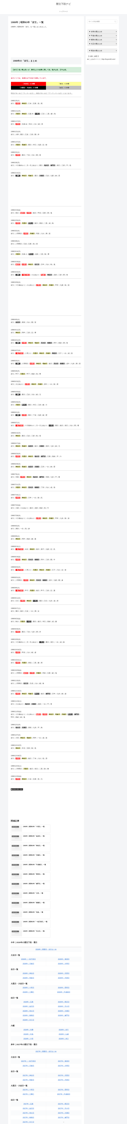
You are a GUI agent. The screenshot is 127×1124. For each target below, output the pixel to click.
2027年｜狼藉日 (28, 1061)
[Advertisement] (46, 42)
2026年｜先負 (28, 977)
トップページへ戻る (97, 1118)
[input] (102, 22)
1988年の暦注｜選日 (16, 789)
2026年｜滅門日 (63, 959)
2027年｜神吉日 (28, 1019)
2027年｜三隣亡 (28, 1037)
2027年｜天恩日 (63, 1019)
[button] (115, 22)
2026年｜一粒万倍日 (28, 902)
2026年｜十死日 (28, 931)
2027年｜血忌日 (28, 1051)
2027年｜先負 (28, 1079)
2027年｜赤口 (64, 1084)
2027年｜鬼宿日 (63, 1004)
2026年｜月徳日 (63, 921)
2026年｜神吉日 (28, 916)
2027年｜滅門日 (63, 1061)
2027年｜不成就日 (63, 1037)
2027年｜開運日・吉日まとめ (46, 995)
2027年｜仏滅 (64, 1079)
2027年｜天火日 (63, 1051)
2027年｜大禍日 (63, 1056)
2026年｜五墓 (28, 945)
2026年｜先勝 (28, 973)
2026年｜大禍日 (63, 954)
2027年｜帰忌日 (63, 1047)
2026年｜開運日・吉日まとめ (46, 893)
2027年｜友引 (64, 1075)
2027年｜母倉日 (28, 1023)
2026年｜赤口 (64, 982)
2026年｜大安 (28, 982)
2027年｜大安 (28, 1084)
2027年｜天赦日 (28, 1009)
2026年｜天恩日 (63, 916)
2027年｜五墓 (28, 1047)
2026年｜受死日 (63, 931)
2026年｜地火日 (28, 954)
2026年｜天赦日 (28, 907)
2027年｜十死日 (28, 1033)
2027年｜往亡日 (28, 1065)
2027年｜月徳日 (63, 1023)
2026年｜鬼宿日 (63, 902)
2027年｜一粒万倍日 (28, 1004)
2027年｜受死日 (63, 1033)
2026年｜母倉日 (28, 921)
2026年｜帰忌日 (63, 945)
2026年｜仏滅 (64, 977)
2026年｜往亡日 (28, 963)
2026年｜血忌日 (28, 950)
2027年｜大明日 (63, 1009)
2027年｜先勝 (28, 1075)
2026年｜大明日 (63, 907)
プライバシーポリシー (111, 1118)
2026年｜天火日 (63, 950)
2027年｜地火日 (28, 1056)
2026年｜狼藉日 (28, 959)
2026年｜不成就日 (63, 935)
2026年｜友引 (64, 973)
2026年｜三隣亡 (28, 935)
